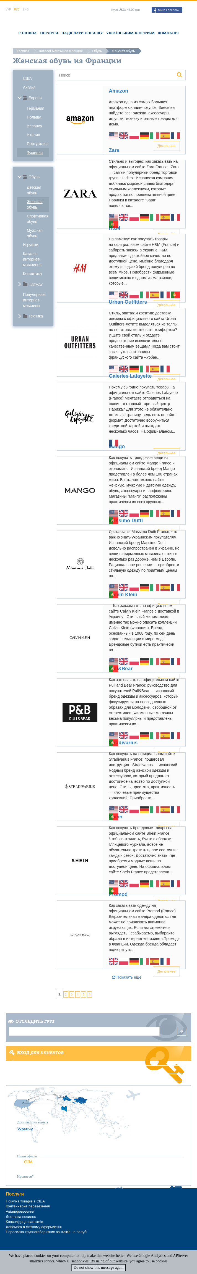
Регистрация (100, 1070)
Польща (34, 117)
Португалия (37, 143)
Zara (114, 150)
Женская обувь (35, 204)
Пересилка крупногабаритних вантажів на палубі (46, 1232)
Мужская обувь (35, 233)
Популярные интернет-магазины (34, 300)
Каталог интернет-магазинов (32, 259)
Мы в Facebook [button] (166, 10)
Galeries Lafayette (130, 376)
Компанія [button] (168, 33)
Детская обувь (34, 190)
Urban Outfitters (128, 302)
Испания (34, 126)
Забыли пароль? (100, 1078)
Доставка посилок (21, 1217)
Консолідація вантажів (24, 1222)
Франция (35, 152)
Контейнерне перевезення (28, 1206)
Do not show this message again (98, 1267)
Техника (35, 316)
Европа (35, 98)
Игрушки (30, 245)
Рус (17, 9)
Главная (23, 51)
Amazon (118, 91)
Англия (29, 87)
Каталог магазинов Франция (61, 51)
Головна (27, 33)
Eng (26, 9)
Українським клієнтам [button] (130, 33)
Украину (25, 1128)
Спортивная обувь (37, 219)
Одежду (35, 284)
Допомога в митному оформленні (34, 1227)
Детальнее (166, 146)
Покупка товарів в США (25, 1201)
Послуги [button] (49, 33)
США (27, 78)
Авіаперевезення (20, 1211)
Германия (35, 108)
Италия (33, 135)
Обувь (97, 51)
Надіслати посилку (82, 33)
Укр (8, 9)
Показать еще (126, 977)
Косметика (32, 273)
